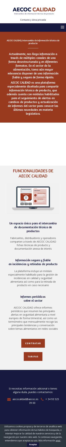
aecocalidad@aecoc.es (22, 399)
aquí (58, 440)
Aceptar (33, 444)
